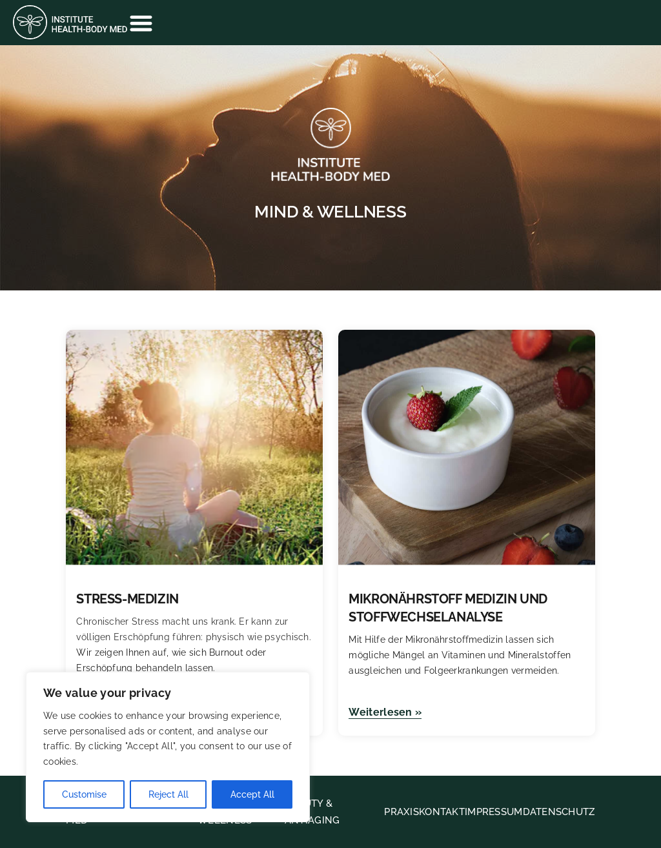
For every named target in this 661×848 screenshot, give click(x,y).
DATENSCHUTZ (559, 812)
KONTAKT (442, 812)
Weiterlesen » (385, 712)
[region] (168, 747)
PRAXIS (401, 812)
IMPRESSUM (494, 812)
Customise (84, 794)
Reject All (168, 794)
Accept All (252, 794)
